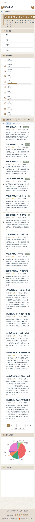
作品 (9, 107)
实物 (9, 112)
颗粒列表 (19, 511)
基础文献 (10, 64)
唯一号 (9, 123)
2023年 (8, 49)
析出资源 (10, 70)
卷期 (18, 123)
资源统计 (26, 511)
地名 (9, 96)
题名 (14, 123)
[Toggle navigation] (32, 2)
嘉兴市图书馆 (7, 7)
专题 (9, 102)
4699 (15, 428)
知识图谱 (13, 511)
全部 (7, 34)
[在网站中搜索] (16, 2)
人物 (9, 80)
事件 (9, 91)
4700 (19, 428)
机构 (9, 86)
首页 (2, 12)
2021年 (8, 39)
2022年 (8, 44)
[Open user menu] (32, 7)
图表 (9, 75)
